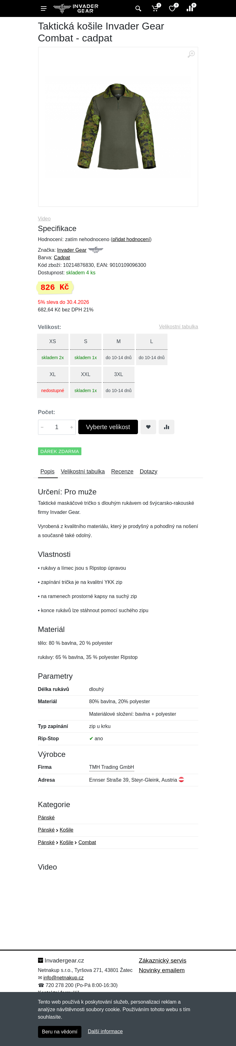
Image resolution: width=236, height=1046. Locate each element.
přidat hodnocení (131, 239)
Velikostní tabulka (178, 326)
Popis (48, 471)
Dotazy (148, 471)
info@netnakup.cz (63, 977)
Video (44, 218)
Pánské (46, 817)
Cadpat (62, 257)
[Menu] (43, 8)
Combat (87, 842)
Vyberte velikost (108, 426)
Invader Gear (71, 250)
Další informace (105, 1031)
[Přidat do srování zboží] (166, 427)
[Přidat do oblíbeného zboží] (148, 427)
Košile (67, 830)
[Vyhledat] (137, 8)
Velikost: (49, 327)
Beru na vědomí (60, 1031)
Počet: (46, 412)
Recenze (122, 471)
